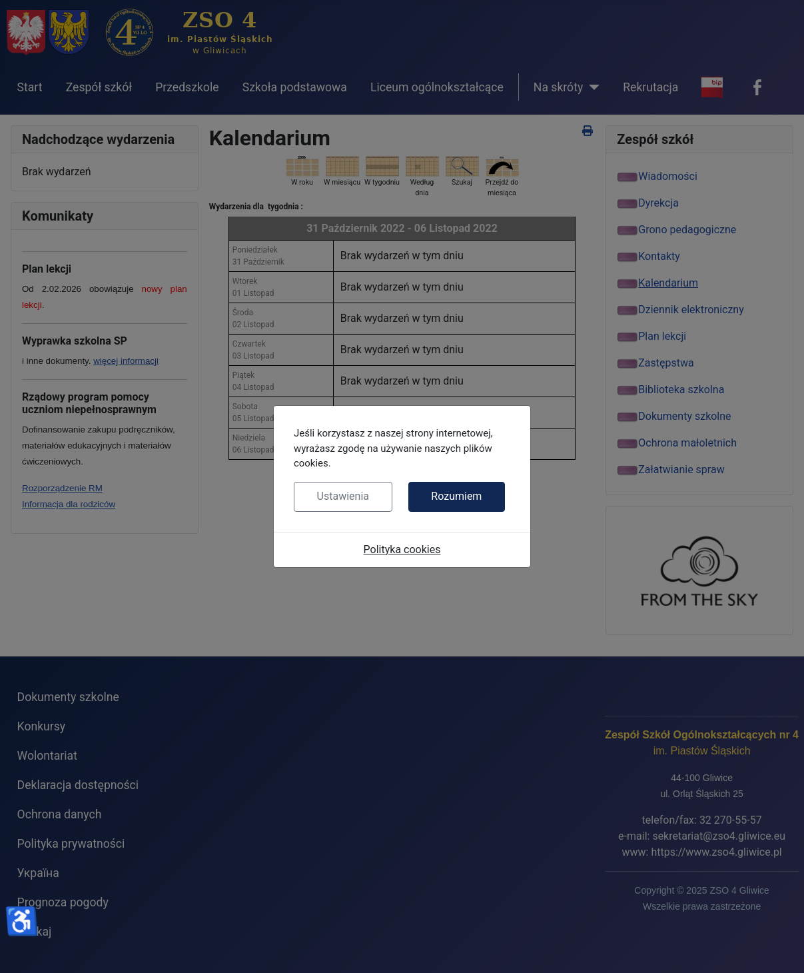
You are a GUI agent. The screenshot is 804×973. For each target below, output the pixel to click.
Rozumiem (456, 496)
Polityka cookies (402, 549)
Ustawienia (343, 496)
